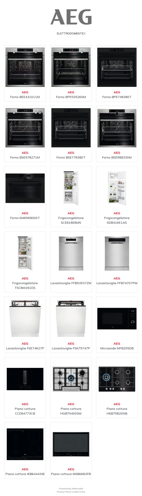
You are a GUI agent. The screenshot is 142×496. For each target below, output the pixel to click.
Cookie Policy (78, 491)
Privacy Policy (64, 491)
